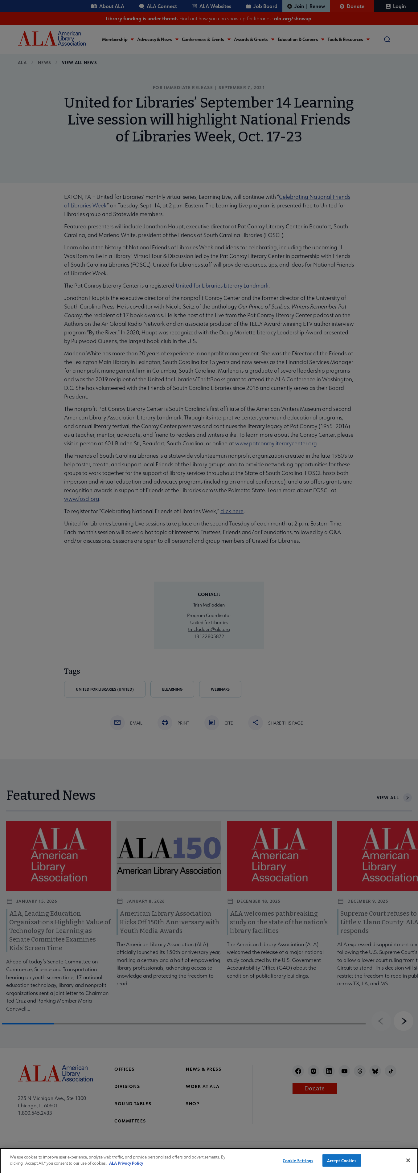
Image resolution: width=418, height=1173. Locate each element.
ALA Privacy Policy (126, 1166)
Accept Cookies (342, 1163)
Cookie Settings (298, 1163)
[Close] (408, 1163)
